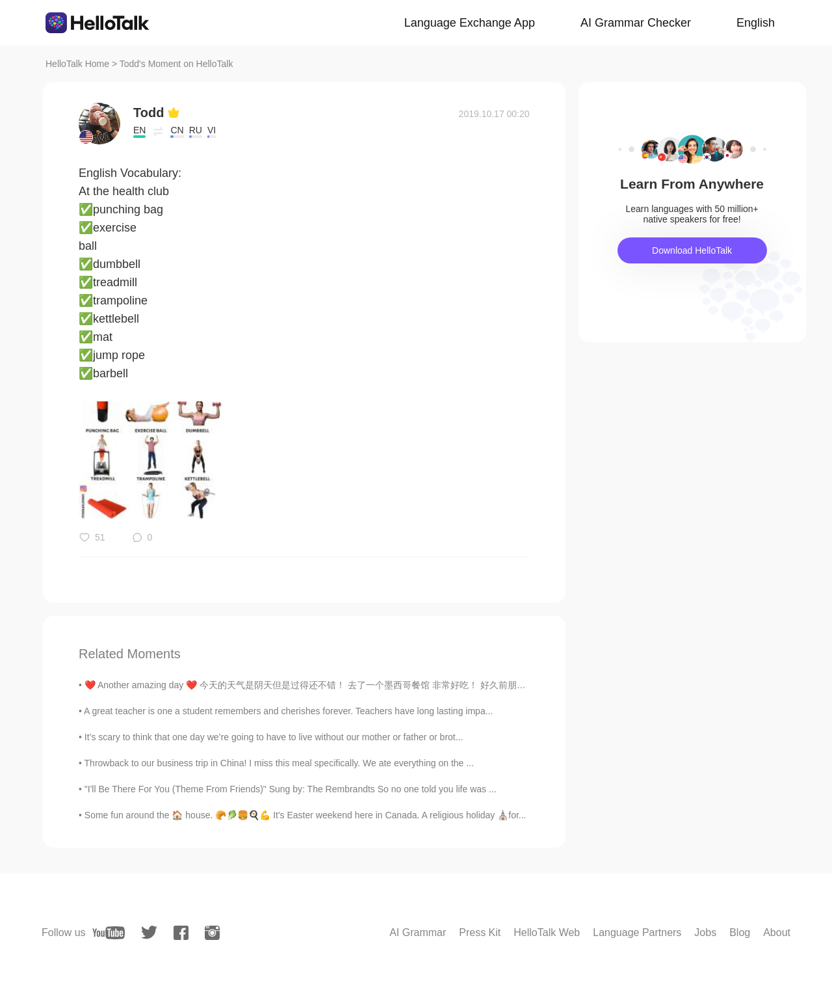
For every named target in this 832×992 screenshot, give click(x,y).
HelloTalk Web (547, 932)
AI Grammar (417, 932)
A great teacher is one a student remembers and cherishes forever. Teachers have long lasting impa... (288, 711)
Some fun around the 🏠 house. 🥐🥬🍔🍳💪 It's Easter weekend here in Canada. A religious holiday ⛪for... (305, 815)
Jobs (705, 932)
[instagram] (212, 933)
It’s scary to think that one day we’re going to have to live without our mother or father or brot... (273, 737)
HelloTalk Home (77, 64)
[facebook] (181, 933)
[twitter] (149, 932)
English (755, 22)
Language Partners (637, 932)
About (776, 932)
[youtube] (108, 932)
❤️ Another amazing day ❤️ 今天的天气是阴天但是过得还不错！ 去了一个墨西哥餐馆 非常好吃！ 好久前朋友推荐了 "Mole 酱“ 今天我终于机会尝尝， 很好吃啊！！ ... (419, 685)
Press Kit (479, 932)
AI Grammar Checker (635, 22)
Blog (739, 932)
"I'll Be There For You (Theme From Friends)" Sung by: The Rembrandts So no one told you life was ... (290, 789)
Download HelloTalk (692, 250)
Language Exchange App (469, 22)
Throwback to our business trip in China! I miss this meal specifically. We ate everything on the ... (279, 763)
